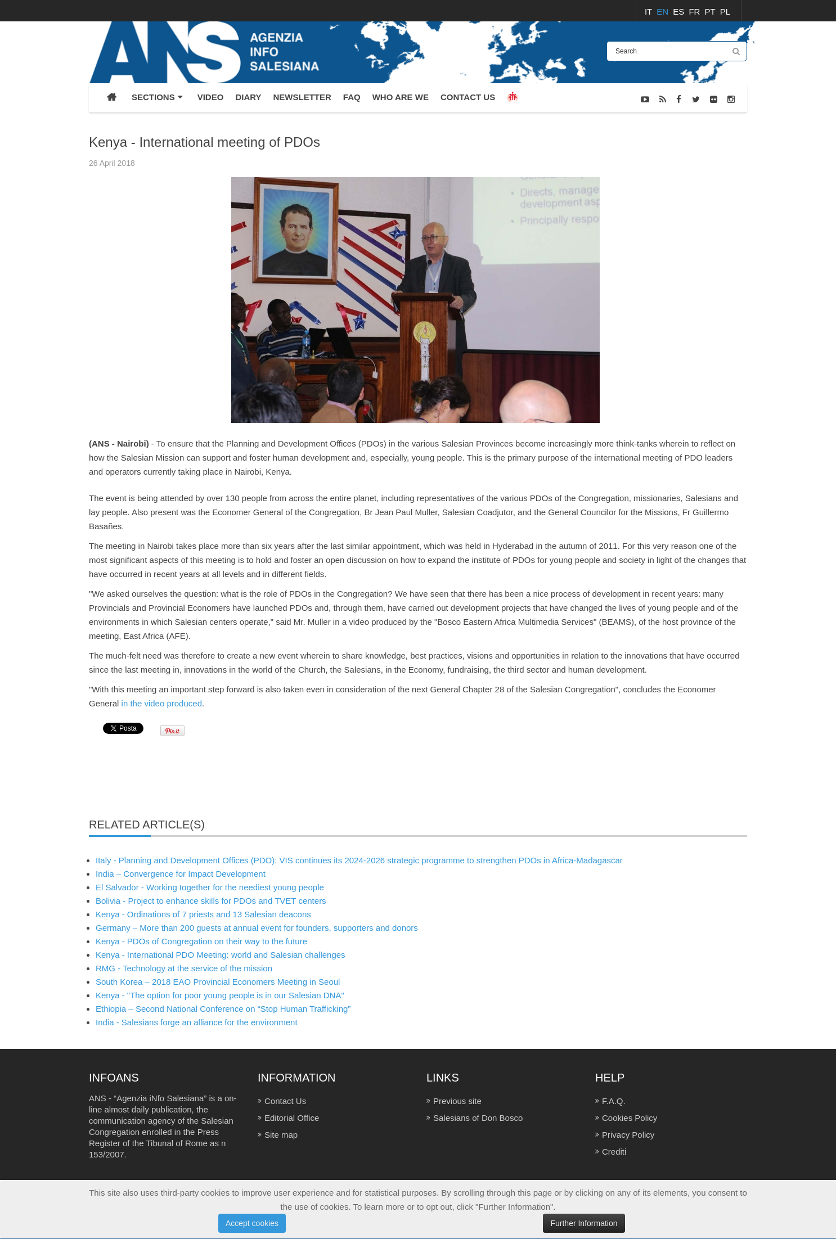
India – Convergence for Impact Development (181, 873)
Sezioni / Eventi (722, 128)
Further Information (583, 1223)
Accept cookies (252, 1223)
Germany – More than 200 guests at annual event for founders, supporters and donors (257, 927)
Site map (281, 1134)
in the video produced (162, 703)
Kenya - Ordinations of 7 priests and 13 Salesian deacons (203, 914)
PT (711, 11)
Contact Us (285, 1101)
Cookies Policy (629, 1118)
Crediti (614, 1151)
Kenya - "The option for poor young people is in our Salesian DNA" (220, 995)
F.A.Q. (614, 1101)
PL (725, 11)
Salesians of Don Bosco (478, 1118)
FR (695, 11)
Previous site (457, 1101)
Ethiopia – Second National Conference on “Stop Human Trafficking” (223, 1008)
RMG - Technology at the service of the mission (184, 968)
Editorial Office (291, 1118)
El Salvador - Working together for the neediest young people (210, 887)
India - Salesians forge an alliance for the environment (197, 1022)
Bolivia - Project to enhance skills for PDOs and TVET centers (211, 900)
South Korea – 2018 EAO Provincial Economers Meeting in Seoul (218, 981)
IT (649, 11)
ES (679, 11)
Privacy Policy (628, 1134)
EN (664, 11)
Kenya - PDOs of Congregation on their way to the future (201, 941)
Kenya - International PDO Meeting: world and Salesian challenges (220, 954)
